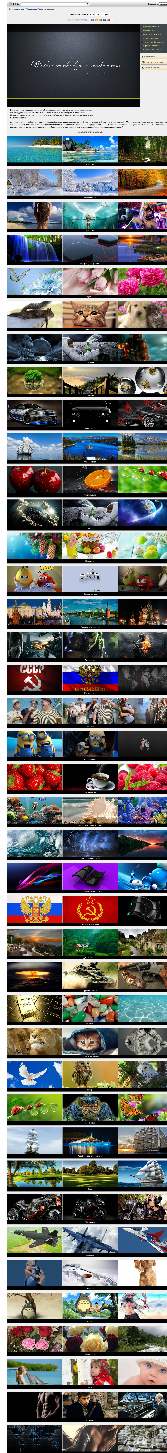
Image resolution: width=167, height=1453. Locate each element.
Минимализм (32, 9)
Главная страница (16, 9)
